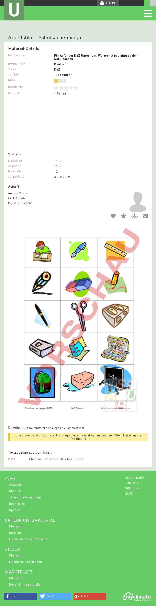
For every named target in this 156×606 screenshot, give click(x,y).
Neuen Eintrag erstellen (25, 584)
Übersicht (16, 526)
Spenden (15, 510)
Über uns (15, 491)
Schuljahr (14, 74)
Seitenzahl (14, 93)
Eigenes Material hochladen (28, 539)
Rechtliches (17, 503)
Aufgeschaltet (16, 176)
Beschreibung (16, 55)
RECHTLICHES (135, 477)
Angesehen (14, 166)
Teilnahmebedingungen (26, 497)
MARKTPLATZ (19, 572)
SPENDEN (131, 488)
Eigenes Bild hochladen (25, 561)
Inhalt (11, 459)
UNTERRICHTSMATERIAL (30, 520)
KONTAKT (132, 483)
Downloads (14, 171)
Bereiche (15, 532)
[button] (20, 596)
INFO (10, 478)
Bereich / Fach (16, 64)
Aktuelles (15, 484)
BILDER (12, 549)
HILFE (129, 493)
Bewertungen (16, 86)
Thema (12, 69)
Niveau (12, 80)
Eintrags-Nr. (15, 160)
